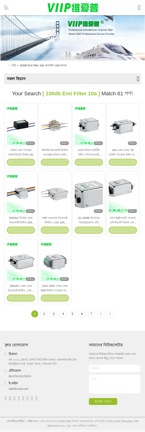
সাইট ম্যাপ (32, 423)
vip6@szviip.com (19, 390)
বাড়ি (13, 65)
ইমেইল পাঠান (103, 403)
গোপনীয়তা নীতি (15, 423)
